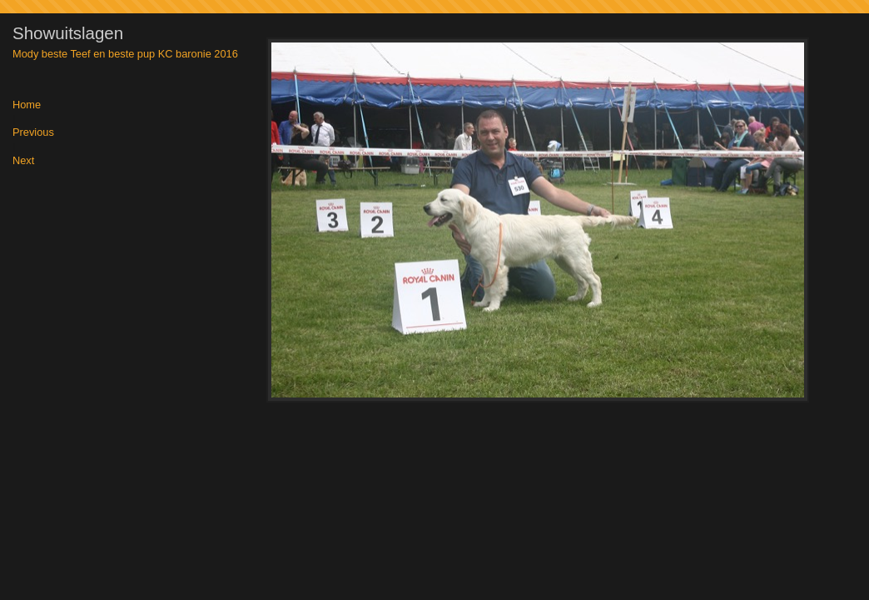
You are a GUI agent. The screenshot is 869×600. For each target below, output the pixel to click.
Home (26, 105)
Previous (33, 133)
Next (23, 161)
